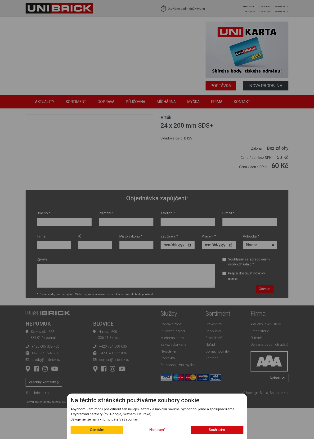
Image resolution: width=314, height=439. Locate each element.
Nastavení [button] (157, 430)
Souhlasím (217, 430)
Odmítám (97, 430)
